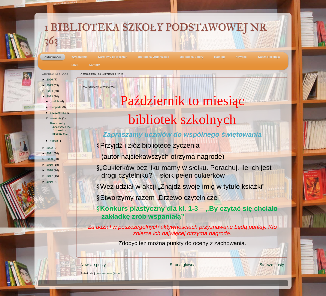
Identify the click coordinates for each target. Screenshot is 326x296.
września (56, 118)
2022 (50, 147)
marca (54, 140)
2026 (50, 79)
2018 (50, 170)
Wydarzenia (80, 56)
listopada (56, 107)
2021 (50, 153)
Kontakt (94, 65)
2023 (50, 96)
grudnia (55, 101)
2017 (50, 175)
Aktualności (52, 57)
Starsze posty (272, 264)
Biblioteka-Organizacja (153, 56)
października (58, 112)
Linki (75, 65)
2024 (50, 90)
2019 (50, 164)
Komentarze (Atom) (108, 273)
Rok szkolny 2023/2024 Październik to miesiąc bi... (59, 128)
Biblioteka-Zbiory (191, 56)
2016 (50, 181)
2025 (50, 85)
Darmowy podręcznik (112, 56)
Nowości (241, 56)
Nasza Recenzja (269, 56)
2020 (50, 159)
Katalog (219, 56)
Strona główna (183, 264)
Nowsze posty (93, 264)
